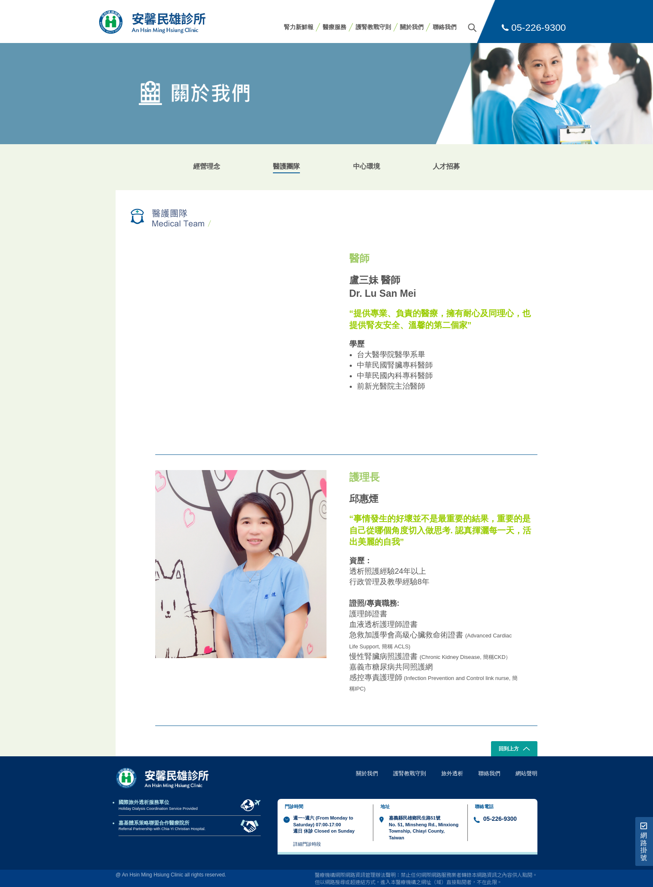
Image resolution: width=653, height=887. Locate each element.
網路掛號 (643, 841)
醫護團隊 (286, 166)
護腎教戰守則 (373, 27)
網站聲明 (526, 773)
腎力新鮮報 (298, 27)
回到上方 (514, 749)
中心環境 (366, 166)
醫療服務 (334, 27)
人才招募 (446, 166)
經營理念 (206, 166)
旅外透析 (452, 773)
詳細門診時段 (307, 844)
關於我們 (412, 27)
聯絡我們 (444, 27)
